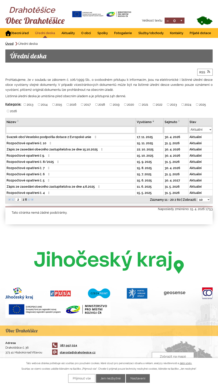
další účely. (186, 363)
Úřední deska (45, 33)
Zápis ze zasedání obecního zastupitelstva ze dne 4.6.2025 (54, 187)
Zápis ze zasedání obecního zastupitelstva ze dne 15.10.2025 (55, 149)
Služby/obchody (151, 33)
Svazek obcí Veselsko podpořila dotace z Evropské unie (52, 137)
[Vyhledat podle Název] (70, 130)
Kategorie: (13, 104)
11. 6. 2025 (144, 187)
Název (11, 122)
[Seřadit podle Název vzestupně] (18, 120)
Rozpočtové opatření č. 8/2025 (33, 162)
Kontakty (176, 33)
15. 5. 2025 (144, 193)
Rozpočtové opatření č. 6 (29, 174)
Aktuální (195, 137)
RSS (205, 72)
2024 (187, 105)
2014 (44, 105)
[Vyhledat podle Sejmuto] (176, 130)
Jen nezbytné (111, 378)
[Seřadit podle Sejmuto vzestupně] (179, 120)
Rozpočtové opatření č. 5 (29, 180)
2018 (101, 105)
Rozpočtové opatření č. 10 (30, 143)
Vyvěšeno (144, 122)
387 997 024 (64, 345)
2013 (30, 105)
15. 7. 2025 (144, 174)
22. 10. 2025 (145, 149)
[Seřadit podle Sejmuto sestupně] (179, 122)
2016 (73, 105)
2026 (13, 111)
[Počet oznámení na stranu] (204, 200)
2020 (130, 105)
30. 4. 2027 (172, 180)
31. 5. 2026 (172, 143)
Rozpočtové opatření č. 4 (29, 193)
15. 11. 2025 (145, 143)
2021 (145, 105)
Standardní (175, 21)
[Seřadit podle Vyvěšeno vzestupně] (153, 120)
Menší (168, 21)
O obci (86, 33)
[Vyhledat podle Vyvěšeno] (149, 130)
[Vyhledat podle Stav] (200, 130)
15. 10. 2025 (145, 156)
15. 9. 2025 (144, 162)
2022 (159, 105)
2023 (173, 105)
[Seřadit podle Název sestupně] (18, 122)
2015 (58, 105)
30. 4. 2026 (172, 137)
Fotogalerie (123, 33)
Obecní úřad (19, 33)
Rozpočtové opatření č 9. (29, 156)
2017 (87, 105)
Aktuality (68, 33)
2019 (116, 105)
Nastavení (138, 378)
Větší (181, 21)
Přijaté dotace (200, 33)
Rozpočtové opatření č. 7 (29, 168)
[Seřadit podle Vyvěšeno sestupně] (153, 122)
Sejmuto (171, 122)
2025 (202, 105)
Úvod (9, 44)
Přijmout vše (81, 378)
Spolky (102, 33)
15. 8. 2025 (144, 168)
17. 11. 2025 (145, 137)
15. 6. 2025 (144, 180)
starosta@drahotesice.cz (74, 352)
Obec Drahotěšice (36, 21)
